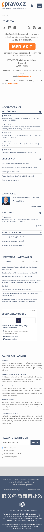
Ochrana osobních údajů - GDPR (14, 490)
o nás (16, 479)
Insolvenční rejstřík (9, 457)
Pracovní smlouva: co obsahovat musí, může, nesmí (19, 167)
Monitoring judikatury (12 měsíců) (13, 241)
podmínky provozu (34, 479)
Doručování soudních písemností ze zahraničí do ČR (19, 273)
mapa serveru (7, 479)
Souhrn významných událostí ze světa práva (17, 276)
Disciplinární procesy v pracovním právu (15, 163)
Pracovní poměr (7, 386)
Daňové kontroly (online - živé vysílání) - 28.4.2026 (22, 151)
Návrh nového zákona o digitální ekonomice (16, 289)
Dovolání (5, 286)
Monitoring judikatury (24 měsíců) (13, 237)
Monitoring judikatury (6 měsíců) (12, 245)
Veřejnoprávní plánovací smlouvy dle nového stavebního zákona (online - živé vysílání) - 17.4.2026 (22, 127)
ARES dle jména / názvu (11, 454)
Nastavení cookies (34, 490)
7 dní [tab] (22, 262)
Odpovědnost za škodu (10, 413)
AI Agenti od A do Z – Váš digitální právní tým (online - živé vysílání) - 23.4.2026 (22, 135)
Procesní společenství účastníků (14, 374)
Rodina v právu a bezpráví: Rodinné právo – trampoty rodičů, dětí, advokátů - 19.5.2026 (22, 219)
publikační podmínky (23, 482)
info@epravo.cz (24, 76)
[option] (22, 200)
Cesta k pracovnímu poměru (11, 172)
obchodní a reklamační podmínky (22, 485)
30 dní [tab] (35, 262)
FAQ (34, 482)
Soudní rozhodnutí (14, 356)
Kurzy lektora (18, 201)
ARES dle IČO (8, 451)
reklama (23, 479)
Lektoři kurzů (9, 194)
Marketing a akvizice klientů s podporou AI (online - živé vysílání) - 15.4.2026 (22, 118)
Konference (22, 213)
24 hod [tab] (8, 262)
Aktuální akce (22, 111)
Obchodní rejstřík (9, 448)
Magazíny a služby (22, 232)
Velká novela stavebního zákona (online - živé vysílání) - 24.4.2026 (22, 144)
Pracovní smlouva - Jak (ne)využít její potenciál (18, 176)
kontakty (11, 482)
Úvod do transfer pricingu (10, 180)
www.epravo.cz (14, 83)
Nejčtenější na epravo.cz (17, 257)
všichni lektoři (36, 207)
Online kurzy (22, 159)
